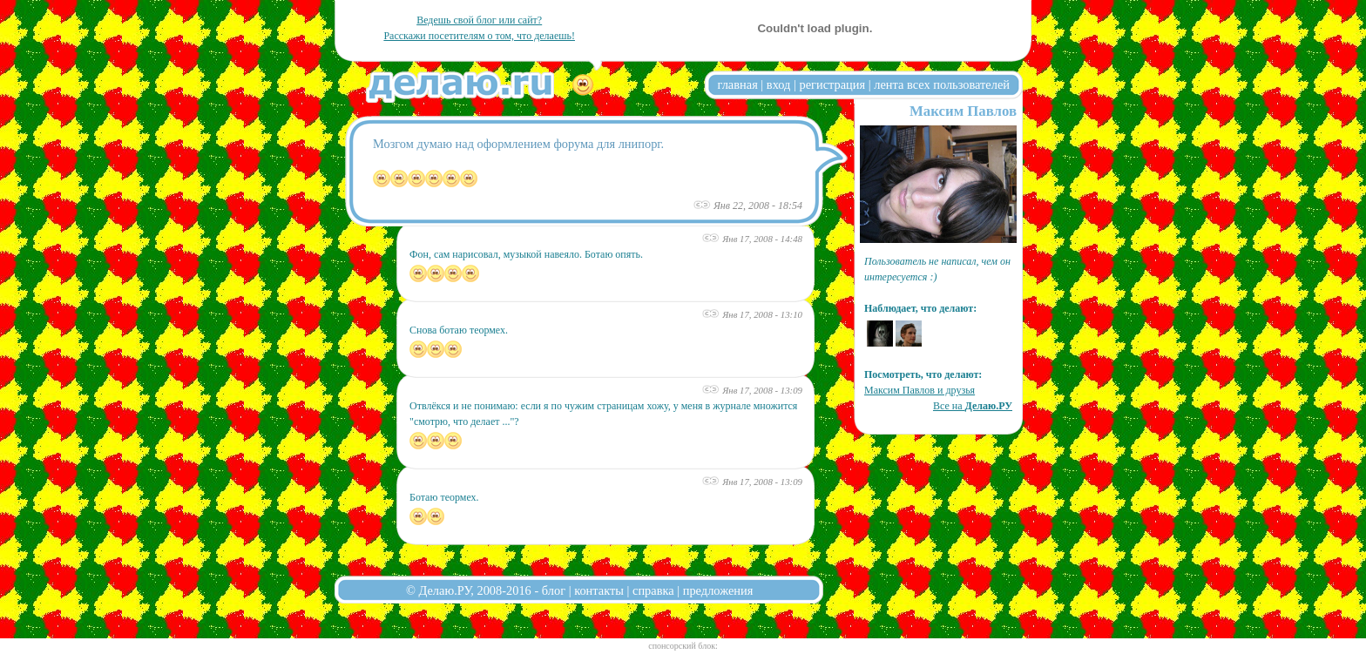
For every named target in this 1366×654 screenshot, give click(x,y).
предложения (718, 590)
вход (779, 84)
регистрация (832, 84)
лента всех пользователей (942, 84)
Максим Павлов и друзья (919, 390)
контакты (599, 590)
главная (738, 84)
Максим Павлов (963, 111)
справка (653, 590)
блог (553, 590)
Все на (972, 406)
